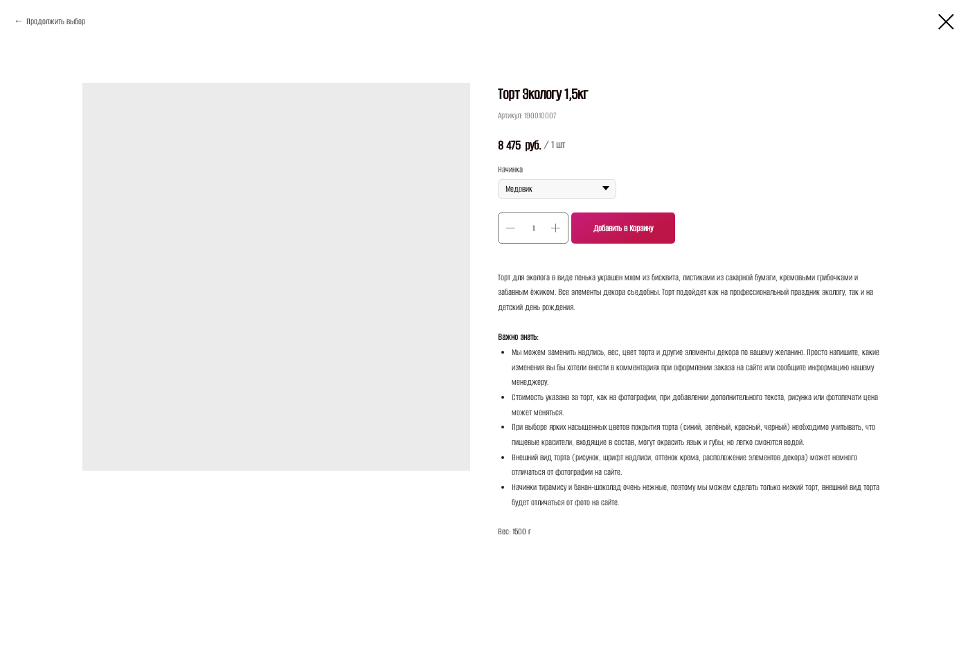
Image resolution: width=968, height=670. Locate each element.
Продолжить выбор (55, 21)
